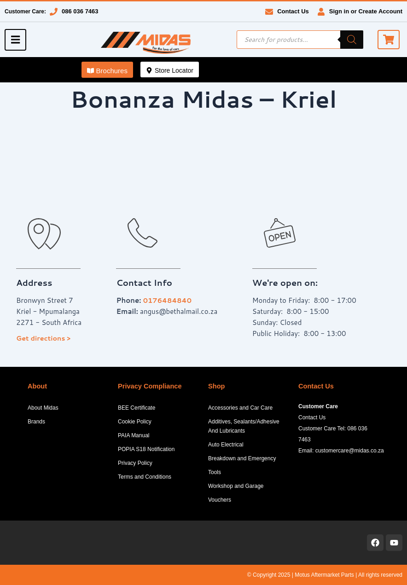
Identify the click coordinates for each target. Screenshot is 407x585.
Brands (36, 421)
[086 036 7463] (54, 12)
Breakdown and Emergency (242, 458)
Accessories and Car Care (240, 408)
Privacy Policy (135, 463)
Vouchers (219, 500)
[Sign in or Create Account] (321, 12)
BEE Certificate (136, 408)
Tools (214, 472)
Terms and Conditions (144, 477)
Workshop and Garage (236, 486)
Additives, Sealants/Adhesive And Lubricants (243, 426)
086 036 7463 (80, 11)
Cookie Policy (134, 421)
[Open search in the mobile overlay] (300, 39)
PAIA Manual (133, 435)
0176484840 (168, 300)
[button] (107, 70)
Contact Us (293, 11)
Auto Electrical (226, 444)
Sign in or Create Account (365, 11)
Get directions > (43, 338)
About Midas (43, 408)
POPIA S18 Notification (146, 449)
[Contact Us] (269, 12)
